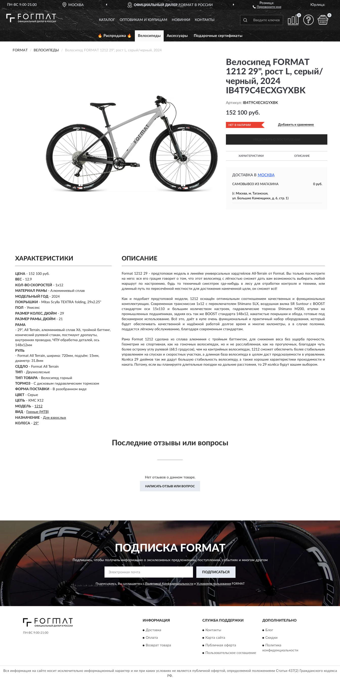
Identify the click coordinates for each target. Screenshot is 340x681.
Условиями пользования (214, 583)
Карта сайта (215, 638)
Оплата (152, 638)
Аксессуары (177, 36)
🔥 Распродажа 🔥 (115, 36)
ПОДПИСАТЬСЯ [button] (216, 572)
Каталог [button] (107, 20)
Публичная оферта (220, 645)
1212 (38, 406)
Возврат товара (158, 645)
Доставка (153, 630)
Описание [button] (302, 156)
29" (36, 423)
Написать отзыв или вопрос (170, 486)
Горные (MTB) (37, 412)
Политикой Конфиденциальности (169, 583)
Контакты (205, 20)
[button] (267, 6)
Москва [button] (266, 175)
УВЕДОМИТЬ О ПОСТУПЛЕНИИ (276, 139)
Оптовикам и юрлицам (143, 20)
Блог (269, 630)
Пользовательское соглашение (230, 653)
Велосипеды (149, 36)
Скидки (271, 638)
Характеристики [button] (251, 156)
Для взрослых (54, 418)
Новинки (181, 20)
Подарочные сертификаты (218, 36)
